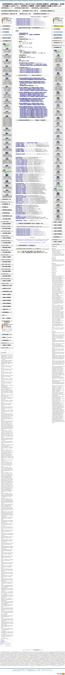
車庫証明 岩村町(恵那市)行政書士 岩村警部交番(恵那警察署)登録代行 (7, 609)
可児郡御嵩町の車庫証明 (7, 103)
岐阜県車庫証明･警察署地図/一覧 (47, 10)
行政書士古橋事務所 (58, 114)
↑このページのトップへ (27, 649)
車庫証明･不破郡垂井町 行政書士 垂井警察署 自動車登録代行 (7, 531)
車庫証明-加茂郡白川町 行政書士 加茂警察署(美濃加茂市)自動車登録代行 (7, 521)
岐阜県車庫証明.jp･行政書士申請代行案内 (40, 8)
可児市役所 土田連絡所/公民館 (21, 162)
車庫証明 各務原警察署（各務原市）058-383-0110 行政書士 (7, 370)
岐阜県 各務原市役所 (19, 195)
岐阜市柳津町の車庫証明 (7, 71)
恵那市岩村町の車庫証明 (7, 135)
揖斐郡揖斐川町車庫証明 (7, 161)
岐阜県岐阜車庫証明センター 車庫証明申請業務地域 (29, 75)
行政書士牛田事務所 (58, 132)
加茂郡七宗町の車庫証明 (7, 121)
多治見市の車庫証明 (7, 88)
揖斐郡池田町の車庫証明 (7, 162)
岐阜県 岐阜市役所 (19, 205)
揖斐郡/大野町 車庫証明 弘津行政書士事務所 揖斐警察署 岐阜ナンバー (7, 636)
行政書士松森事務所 (6, 303)
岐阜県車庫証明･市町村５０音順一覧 (30, 10)
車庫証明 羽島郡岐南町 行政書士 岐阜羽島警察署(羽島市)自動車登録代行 (7, 547)
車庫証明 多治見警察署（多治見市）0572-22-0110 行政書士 (7, 366)
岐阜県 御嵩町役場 (19, 157)
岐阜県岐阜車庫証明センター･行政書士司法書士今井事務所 (27, 142)
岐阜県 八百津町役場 (19, 174)
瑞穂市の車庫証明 (7, 95)
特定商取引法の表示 (6, 288)
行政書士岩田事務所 (58, 59)
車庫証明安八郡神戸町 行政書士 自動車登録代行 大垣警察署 (7, 566)
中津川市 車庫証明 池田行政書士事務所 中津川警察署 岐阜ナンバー (7, 442)
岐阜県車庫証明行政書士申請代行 (22, 8)
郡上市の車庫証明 (7, 168)
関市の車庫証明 (7, 108)
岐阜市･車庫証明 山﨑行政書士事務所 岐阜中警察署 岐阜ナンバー (7, 470)
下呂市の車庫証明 (7, 183)
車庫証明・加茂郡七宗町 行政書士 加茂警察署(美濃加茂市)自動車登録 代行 (7, 623)
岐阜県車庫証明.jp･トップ (6, 8)
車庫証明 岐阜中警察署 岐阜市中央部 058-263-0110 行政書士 (7, 491)
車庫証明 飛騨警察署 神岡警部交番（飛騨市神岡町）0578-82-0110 (7, 541)
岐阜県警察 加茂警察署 (20, 145)
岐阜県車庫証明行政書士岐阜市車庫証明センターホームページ (30, 62)
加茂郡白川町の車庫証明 (7, 125)
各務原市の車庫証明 (7, 76)
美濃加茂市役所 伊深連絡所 (21, 191)
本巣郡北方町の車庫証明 (7, 97)
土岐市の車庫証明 (7, 89)
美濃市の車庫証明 (7, 109)
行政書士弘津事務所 (58, 102)
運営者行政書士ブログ (7, 334)
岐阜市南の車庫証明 (7, 56)
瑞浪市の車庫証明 (7, 90)
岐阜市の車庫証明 (7, 52)
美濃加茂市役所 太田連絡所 (21, 184)
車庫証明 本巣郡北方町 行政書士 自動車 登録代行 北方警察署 (7, 576)
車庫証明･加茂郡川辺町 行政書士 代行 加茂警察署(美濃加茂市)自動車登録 (7, 619)
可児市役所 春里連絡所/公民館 (21, 164)
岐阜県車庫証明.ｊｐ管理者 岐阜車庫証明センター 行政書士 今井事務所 (32, 669)
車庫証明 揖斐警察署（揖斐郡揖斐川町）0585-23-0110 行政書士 (7, 392)
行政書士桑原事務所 (6, 223)
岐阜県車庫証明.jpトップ (38, 649)
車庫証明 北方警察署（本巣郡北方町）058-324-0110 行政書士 (7, 379)
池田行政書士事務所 (6, 271)
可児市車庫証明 (5, 32)
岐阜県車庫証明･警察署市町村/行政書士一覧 (10, 10)
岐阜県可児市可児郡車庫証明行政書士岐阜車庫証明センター (30, 68)
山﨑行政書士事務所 (6, 233)
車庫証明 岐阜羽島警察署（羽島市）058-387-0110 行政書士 (7, 383)
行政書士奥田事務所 (6, 300)
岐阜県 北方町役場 (19, 211)
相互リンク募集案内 (6, 318)
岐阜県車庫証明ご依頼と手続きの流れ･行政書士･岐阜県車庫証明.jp (7, 398)
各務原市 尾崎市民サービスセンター (22, 198)
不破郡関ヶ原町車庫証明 (7, 156)
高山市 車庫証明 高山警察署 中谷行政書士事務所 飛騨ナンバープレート (7, 629)
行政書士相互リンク (6, 309)
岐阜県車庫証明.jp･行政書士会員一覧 (9, 13)
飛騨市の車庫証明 (7, 192)
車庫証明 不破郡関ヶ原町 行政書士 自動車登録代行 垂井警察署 (7, 563)
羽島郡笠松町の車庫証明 (7, 69)
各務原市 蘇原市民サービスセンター (22, 203)
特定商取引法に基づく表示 (25, 13)
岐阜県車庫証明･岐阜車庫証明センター (41, 13)
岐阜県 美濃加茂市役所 (20, 183)
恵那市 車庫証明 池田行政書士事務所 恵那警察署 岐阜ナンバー (7, 616)
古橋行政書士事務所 (6, 261)
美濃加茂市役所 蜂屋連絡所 (21, 188)
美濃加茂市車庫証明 (6, 37)
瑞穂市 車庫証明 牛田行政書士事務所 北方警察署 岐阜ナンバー (7, 626)
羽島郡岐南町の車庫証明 (7, 70)
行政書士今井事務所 (6, 280)
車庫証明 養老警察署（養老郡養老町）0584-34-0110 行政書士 (7, 448)
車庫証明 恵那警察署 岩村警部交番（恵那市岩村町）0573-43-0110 (7, 496)
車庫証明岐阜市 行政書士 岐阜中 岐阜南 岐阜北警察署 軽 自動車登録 (7, 411)
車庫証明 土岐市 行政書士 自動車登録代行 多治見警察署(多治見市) (7, 436)
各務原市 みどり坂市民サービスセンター (23, 201)
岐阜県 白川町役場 (19, 180)
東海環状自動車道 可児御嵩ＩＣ (22, 220)
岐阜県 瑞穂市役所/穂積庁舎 (21, 212)
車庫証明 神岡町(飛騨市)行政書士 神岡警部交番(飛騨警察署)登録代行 (7, 502)
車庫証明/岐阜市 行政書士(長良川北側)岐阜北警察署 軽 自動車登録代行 (7, 589)
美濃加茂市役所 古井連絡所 (21, 186)
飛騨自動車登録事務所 (7, 210)
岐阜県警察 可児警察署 (20, 144)
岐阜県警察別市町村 (6, 41)
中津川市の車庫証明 (7, 140)
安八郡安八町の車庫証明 (7, 84)
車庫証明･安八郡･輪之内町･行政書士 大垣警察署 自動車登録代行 (7, 528)
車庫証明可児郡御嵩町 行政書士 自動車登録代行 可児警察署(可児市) (7, 570)
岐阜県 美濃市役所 (19, 207)
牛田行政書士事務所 (6, 218)
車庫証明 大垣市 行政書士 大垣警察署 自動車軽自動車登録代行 (7, 418)
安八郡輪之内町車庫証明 (7, 83)
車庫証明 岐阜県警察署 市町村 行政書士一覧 (30, 223)
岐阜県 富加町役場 (19, 176)
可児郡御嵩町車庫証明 (7, 34)
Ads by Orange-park (8, 645)
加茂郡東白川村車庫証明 (7, 126)
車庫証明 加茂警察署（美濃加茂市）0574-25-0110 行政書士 (7, 373)
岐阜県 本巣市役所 (19, 210)
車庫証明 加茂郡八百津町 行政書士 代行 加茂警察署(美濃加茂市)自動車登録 (7, 602)
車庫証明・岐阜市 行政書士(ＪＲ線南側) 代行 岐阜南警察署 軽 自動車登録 (7, 599)
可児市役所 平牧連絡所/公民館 (21, 168)
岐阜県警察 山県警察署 (20, 150)
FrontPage (54, 257)
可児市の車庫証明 (7, 102)
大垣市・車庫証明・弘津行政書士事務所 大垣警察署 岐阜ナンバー (7, 560)
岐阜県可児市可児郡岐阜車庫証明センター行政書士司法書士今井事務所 (32, 64)
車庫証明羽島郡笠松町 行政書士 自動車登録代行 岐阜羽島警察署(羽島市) (7, 579)
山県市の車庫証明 (7, 113)
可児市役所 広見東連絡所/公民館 (22, 170)
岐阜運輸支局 (18, 216)
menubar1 (4, 614)
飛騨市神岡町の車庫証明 (7, 197)
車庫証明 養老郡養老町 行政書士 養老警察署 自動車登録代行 (7, 557)
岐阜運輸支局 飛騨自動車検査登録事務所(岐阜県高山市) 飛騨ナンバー (7, 439)
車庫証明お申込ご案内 (7, 285)
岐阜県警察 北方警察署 (20, 151)
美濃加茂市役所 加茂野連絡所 (21, 189)
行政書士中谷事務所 (6, 294)
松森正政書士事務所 (6, 276)
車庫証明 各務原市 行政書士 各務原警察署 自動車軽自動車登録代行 (7, 428)
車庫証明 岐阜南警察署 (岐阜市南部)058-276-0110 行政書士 (7, 376)
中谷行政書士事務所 (6, 242)
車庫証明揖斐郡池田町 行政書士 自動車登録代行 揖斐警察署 (7, 550)
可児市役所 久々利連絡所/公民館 (22, 169)
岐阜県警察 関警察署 (19, 149)
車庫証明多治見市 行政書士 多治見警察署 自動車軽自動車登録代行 (7, 408)
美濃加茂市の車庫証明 (6, 118)
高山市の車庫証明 (7, 177)
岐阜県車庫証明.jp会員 (7, 215)
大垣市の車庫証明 (7, 81)
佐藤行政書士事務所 (6, 247)
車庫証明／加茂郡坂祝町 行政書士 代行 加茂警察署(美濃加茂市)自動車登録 (7, 586)
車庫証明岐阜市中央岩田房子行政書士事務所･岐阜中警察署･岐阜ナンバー (7, 632)
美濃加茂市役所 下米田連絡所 (21, 193)
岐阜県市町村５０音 (6, 199)
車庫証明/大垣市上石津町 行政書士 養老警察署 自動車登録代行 (7, 583)
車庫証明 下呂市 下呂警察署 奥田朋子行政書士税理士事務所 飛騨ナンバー (7, 592)
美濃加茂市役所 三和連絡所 (21, 192)
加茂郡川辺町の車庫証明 (7, 120)
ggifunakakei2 (5, 638)
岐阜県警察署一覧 (6, 204)
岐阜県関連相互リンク (7, 312)
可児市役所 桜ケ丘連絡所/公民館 (22, 171)
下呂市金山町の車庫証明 (7, 188)
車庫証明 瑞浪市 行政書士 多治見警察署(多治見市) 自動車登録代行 (7, 457)
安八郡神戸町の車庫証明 (7, 82)
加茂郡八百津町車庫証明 (7, 119)
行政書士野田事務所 (6, 237)
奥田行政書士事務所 (6, 266)
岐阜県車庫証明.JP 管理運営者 (26, 245)
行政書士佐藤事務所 (58, 101)
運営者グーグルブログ (7, 337)
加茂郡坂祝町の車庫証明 (7, 123)
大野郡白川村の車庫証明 (7, 178)
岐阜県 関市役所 (19, 206)
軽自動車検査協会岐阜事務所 (21, 217)
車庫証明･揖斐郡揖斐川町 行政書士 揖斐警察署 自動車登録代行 (7, 544)
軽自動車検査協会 (6, 213)
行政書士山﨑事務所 (6, 297)
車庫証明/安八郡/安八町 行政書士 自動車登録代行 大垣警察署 (7, 518)
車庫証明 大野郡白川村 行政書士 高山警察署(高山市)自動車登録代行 (7, 573)
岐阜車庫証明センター (7, 340)
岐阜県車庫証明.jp (6, 26)
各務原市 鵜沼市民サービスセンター (22, 200)
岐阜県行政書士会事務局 (20, 218)
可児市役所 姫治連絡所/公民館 (21, 166)
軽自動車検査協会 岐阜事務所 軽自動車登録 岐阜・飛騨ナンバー (7, 363)
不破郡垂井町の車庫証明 (7, 155)
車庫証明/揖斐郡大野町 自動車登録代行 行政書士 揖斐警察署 (7, 553)
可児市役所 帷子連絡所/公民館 (21, 163)
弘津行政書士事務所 (6, 252)
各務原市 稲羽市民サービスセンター (22, 199)
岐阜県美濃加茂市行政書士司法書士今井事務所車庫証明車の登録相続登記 (32, 65)
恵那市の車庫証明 (7, 130)
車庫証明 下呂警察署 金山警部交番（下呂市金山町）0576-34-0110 (7, 524)
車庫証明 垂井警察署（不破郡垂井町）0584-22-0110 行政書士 (7, 401)
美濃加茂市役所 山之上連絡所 (21, 187)
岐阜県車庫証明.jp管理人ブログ (24, 67)
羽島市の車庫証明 (7, 68)
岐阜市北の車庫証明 (7, 62)
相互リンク (4, 315)
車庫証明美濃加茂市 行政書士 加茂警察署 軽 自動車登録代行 (7, 537)
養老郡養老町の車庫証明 (7, 149)
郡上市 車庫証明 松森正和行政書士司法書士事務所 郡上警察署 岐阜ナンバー (7, 612)
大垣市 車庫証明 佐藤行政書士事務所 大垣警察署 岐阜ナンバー (7, 605)
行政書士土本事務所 (6, 257)
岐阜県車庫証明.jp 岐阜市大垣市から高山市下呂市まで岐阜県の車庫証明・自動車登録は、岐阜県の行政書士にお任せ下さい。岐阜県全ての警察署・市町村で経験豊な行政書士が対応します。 (33, 5)
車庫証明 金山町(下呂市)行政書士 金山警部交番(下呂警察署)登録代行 (7, 534)
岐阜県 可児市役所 (19, 158)
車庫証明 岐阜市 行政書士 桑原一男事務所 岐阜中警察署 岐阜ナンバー (7, 358)
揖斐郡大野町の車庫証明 (7, 163)
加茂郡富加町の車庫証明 (7, 122)
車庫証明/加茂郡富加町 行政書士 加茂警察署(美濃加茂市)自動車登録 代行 (7, 596)
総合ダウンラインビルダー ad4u (5, 644)
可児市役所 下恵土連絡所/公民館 (22, 161)
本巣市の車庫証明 (7, 96)
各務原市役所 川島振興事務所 (21, 196)
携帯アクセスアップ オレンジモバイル (6, 643)
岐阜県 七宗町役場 (19, 175)
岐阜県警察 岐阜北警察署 (20, 154)
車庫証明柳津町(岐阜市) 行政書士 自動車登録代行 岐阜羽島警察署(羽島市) (7, 515)
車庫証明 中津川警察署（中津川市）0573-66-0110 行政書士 (7, 465)
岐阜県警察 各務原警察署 (20, 146)
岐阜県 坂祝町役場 (19, 177)
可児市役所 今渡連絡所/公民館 (21, 159)
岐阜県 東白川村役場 (19, 181)
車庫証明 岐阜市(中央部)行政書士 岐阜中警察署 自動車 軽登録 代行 (7, 509)
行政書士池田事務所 (58, 145)
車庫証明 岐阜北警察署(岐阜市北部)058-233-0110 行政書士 (7, 404)
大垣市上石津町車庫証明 (7, 150)
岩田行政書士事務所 (6, 228)
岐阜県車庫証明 (6, 29)
